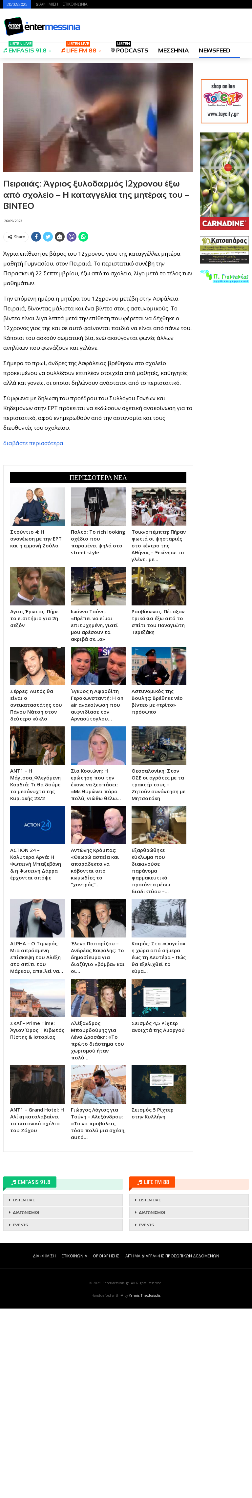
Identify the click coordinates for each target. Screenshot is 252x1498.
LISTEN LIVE (24, 1389)
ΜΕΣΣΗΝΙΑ (173, 50)
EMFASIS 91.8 (25, 48)
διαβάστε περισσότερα (33, 538)
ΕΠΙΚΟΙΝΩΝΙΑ (75, 4)
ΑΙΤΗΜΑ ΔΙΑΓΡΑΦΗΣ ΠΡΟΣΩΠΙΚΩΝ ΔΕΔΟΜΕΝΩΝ (172, 1445)
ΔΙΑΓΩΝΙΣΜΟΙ (26, 1402)
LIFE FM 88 (78, 48)
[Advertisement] (98, 291)
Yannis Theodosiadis (144, 1485)
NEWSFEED (214, 50)
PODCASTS (129, 48)
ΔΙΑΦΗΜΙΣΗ (46, 4)
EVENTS (20, 1414)
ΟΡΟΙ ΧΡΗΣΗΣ (106, 1445)
